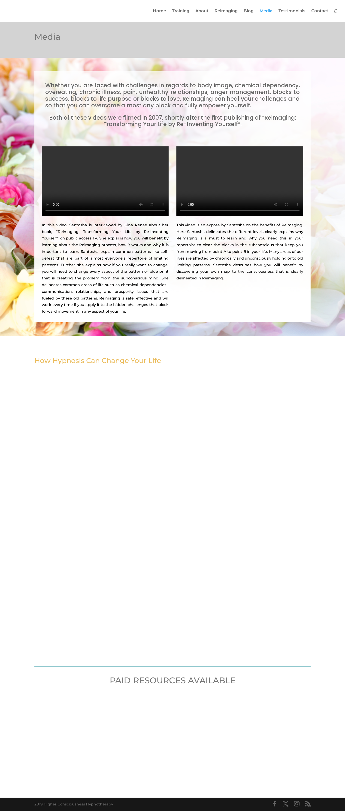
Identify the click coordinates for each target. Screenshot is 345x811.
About (202, 11)
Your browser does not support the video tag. (105, 181)
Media (266, 11)
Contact (319, 11)
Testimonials (291, 11)
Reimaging (226, 11)
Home (159, 11)
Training (180, 11)
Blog (249, 11)
